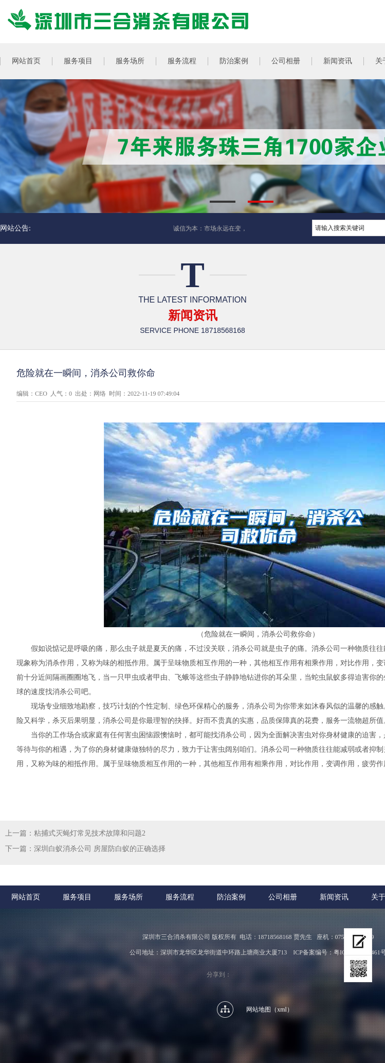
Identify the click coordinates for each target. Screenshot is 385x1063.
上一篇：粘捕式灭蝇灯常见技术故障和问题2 (75, 833)
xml (282, 1009)
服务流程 (182, 61)
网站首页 (25, 897)
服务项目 (78, 61)
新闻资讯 (337, 61)
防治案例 (233, 61)
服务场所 (130, 61)
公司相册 (285, 61)
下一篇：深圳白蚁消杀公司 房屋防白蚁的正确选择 (85, 849)
